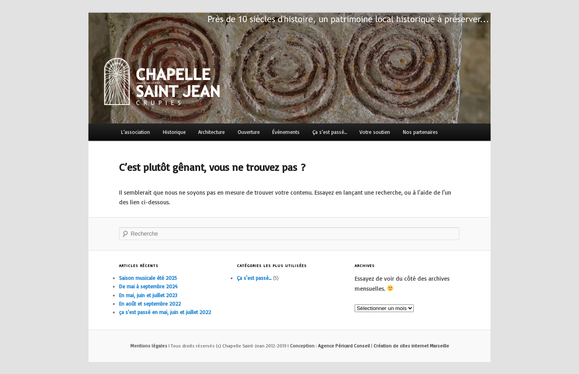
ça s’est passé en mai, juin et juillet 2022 (165, 312)
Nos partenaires (420, 132)
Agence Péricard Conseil (344, 346)
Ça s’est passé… (329, 132)
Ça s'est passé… (254, 278)
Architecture (211, 132)
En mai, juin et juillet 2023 (148, 295)
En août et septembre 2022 (150, 303)
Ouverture (249, 132)
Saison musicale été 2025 (148, 278)
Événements (286, 132)
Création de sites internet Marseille (411, 346)
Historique (174, 132)
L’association (135, 132)
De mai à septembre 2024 (148, 286)
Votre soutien (374, 132)
